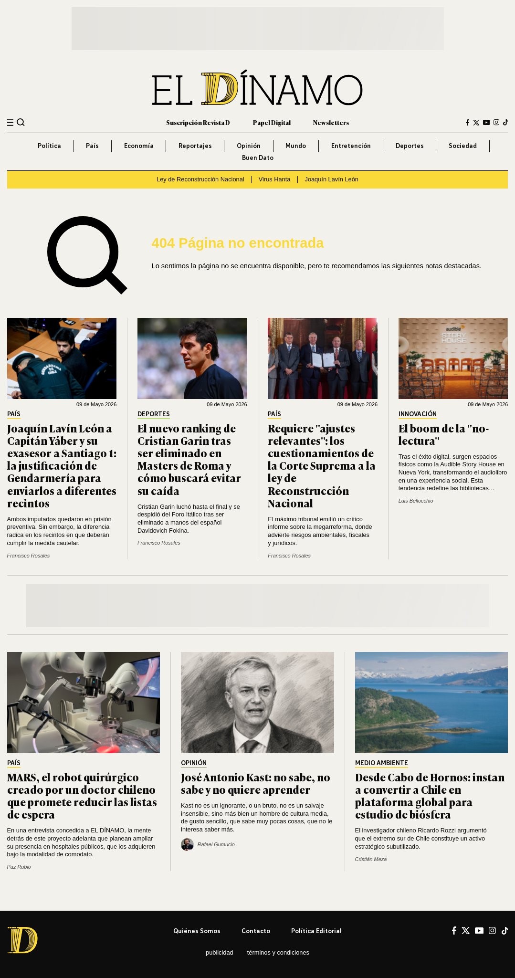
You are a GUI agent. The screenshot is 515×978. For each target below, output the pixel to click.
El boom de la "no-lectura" (444, 434)
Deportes (410, 145)
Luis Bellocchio (416, 501)
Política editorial (316, 931)
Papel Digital (272, 122)
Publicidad (219, 952)
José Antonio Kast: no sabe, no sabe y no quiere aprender (255, 783)
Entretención (351, 145)
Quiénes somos (197, 931)
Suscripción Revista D (198, 122)
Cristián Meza (371, 859)
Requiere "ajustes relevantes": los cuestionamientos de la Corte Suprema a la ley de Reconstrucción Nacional (322, 465)
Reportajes (195, 145)
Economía (139, 145)
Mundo (295, 145)
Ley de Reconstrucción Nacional (200, 179)
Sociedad (463, 145)
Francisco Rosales (28, 555)
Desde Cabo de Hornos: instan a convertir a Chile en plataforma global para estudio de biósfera (429, 795)
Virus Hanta (275, 179)
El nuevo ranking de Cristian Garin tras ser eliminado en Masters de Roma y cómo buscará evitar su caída (189, 459)
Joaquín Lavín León (331, 179)
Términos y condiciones (278, 952)
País (92, 145)
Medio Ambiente (381, 763)
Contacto (256, 931)
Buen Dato (257, 157)
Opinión (249, 145)
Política (49, 145)
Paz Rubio (19, 867)
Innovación (418, 414)
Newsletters (331, 122)
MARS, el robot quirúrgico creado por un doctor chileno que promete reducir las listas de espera (82, 795)
